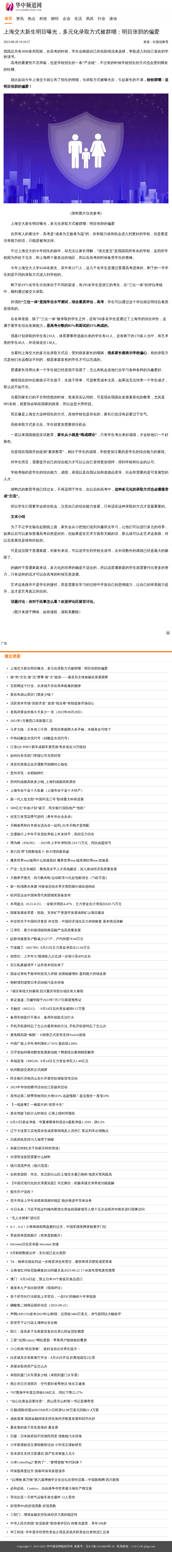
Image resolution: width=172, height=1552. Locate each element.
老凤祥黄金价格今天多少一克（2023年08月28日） (47, 712)
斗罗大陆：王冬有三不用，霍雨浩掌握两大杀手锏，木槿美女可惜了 (60, 729)
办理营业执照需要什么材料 (30, 1157)
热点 (31, 19)
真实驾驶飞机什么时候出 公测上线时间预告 (42, 1113)
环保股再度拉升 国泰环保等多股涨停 (37, 1471)
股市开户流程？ (22, 1192)
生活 (78, 19)
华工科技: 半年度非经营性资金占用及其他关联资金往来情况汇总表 (60, 1532)
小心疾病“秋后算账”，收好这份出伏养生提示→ (45, 1349)
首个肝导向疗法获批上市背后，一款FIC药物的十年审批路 (53, 1296)
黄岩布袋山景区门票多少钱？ (32, 694)
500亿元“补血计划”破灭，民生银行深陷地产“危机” (47, 808)
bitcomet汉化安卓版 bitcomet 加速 (34, 1244)
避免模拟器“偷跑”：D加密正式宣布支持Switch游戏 (48, 1035)
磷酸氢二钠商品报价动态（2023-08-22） (40, 1305)
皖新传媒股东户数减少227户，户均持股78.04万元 (46, 939)
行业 (101, 19)
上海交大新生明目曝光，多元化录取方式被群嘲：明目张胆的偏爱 (59, 668)
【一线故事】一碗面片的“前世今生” (37, 1104)
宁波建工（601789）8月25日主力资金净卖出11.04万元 (50, 947)
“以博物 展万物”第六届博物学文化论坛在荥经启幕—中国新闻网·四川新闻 (64, 1480)
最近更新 (12, 656)
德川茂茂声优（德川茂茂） (30, 1165)
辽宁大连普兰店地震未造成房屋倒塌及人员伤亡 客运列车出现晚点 (59, 1131)
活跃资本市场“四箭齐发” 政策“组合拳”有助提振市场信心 (52, 703)
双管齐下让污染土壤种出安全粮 (33, 1323)
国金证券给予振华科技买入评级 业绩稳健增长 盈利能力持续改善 (58, 974)
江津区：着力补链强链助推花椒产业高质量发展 (45, 930)
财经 (55, 19)
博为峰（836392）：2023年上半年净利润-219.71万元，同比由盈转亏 (60, 843)
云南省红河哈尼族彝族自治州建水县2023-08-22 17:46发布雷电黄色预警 (62, 1270)
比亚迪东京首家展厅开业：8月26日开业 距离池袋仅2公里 (52, 1357)
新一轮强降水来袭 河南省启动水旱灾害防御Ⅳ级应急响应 (52, 886)
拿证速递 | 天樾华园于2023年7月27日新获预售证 (46, 1000)
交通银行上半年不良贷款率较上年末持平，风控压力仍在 (52, 834)
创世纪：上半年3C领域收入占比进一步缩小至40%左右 (50, 956)
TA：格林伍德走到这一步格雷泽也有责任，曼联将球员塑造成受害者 (61, 1261)
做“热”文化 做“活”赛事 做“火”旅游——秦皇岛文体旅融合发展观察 (59, 677)
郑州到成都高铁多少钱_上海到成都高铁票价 (43, 782)
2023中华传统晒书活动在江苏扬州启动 (38, 1087)
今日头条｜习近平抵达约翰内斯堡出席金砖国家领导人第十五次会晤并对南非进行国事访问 (77, 1209)
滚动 (113, 19)
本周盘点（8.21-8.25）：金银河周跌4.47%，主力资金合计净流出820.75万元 (66, 904)
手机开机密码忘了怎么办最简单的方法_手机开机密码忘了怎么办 (58, 1026)
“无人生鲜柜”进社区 (25, 1218)
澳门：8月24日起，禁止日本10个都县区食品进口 (46, 1279)
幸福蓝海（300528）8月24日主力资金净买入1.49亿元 (49, 1061)
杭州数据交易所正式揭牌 (28, 1070)
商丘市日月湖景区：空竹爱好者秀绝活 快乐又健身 (47, 1384)
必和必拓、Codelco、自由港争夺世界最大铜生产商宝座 (51, 1488)
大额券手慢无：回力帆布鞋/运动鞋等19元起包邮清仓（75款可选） (59, 878)
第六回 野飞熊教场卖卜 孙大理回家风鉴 (39, 851)
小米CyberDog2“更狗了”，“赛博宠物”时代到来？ (46, 1462)
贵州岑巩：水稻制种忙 (27, 773)
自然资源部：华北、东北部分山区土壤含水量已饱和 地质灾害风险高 (61, 1174)
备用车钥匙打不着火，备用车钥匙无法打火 (42, 1017)
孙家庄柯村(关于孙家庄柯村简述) (35, 1148)
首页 (8, 19)
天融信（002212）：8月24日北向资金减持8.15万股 (47, 1008)
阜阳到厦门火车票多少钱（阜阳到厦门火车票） (45, 1375)
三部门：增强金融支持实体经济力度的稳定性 (43, 1514)
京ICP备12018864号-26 (100, 1546)
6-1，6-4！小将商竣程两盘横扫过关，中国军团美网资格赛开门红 (58, 1227)
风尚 (90, 19)
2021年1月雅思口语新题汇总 (31, 721)
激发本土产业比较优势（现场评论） (37, 1288)
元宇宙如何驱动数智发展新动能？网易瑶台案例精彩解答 (52, 1052)
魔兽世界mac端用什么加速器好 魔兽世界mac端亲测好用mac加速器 (59, 860)
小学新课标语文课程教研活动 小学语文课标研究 (46, 1445)
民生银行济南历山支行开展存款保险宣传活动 (43, 1078)
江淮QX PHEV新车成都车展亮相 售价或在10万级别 (48, 747)
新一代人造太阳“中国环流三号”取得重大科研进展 (47, 799)
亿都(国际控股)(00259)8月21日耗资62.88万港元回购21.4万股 (54, 1410)
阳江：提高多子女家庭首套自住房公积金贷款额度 (47, 1331)
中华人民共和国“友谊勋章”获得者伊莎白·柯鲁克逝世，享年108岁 (58, 1523)
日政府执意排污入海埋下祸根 (32, 1139)
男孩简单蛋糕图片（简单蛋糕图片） (37, 1235)
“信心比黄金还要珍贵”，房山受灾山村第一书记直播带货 (52, 1401)
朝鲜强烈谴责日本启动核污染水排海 (37, 982)
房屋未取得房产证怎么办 (28, 1366)
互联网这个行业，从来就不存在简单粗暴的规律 (45, 686)
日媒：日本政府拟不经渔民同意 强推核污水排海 (46, 1436)
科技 (43, 19)
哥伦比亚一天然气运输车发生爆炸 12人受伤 (42, 1497)
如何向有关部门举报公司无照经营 (35, 755)
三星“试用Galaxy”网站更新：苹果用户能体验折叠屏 (48, 1340)
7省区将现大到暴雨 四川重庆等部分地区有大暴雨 (46, 991)
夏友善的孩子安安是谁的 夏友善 (34, 1427)
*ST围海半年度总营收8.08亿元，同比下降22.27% (46, 1392)
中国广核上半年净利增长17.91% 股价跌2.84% (43, 1043)
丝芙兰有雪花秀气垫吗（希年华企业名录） (42, 817)
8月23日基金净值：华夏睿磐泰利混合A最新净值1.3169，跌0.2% (57, 1122)
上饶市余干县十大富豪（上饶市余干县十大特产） (47, 790)
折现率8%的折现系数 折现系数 (33, 1506)
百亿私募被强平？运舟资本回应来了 (37, 965)
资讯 (20, 19)
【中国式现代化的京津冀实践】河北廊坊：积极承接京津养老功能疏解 (62, 1183)
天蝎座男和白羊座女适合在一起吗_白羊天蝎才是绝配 (49, 825)
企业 (66, 19)
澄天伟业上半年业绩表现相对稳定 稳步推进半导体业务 (51, 1200)
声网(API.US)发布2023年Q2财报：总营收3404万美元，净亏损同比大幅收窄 (65, 1314)
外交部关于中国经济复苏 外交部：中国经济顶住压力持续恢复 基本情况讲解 (66, 921)
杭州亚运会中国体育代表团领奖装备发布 (40, 895)
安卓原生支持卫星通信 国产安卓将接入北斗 (42, 1453)
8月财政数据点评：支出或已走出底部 (38, 1253)
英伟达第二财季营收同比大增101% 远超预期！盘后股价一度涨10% (59, 1096)
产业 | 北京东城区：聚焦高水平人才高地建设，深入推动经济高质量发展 (63, 869)
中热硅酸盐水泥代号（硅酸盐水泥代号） (40, 738)
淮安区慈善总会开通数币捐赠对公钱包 (38, 764)
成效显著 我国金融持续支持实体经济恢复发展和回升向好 (52, 1418)
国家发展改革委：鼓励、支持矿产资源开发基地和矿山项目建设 (57, 912)
